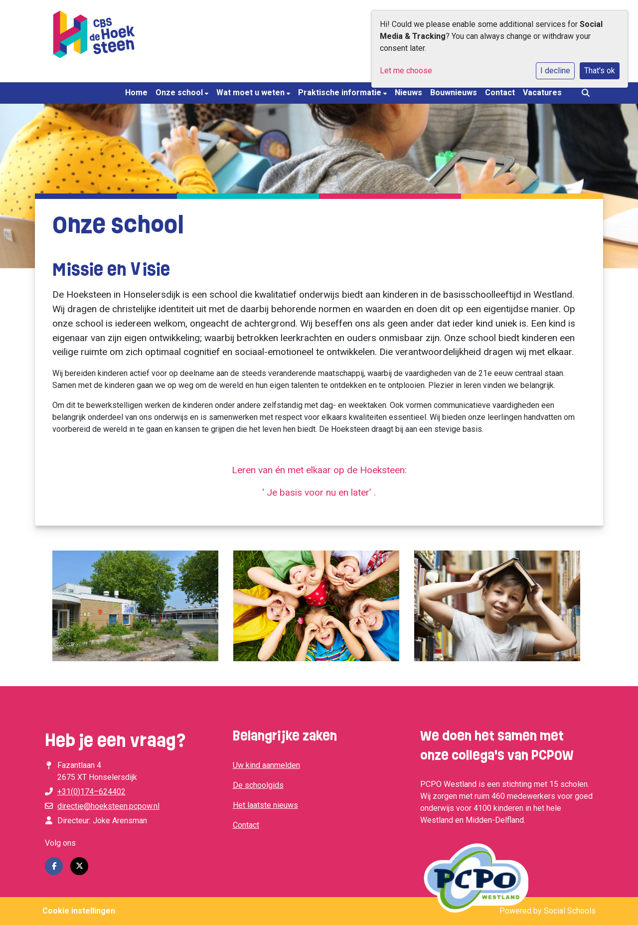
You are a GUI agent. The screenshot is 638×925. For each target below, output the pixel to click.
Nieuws (408, 92)
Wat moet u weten (251, 92)
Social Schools (570, 911)
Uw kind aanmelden (266, 765)
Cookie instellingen (78, 911)
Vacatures (542, 92)
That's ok (599, 70)
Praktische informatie (340, 92)
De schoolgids (258, 785)
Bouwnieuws (453, 92)
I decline (555, 70)
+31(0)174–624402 (91, 791)
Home (136, 92)
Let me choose (406, 70)
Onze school (180, 92)
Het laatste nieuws (265, 805)
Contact (500, 92)
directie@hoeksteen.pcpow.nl (108, 806)
